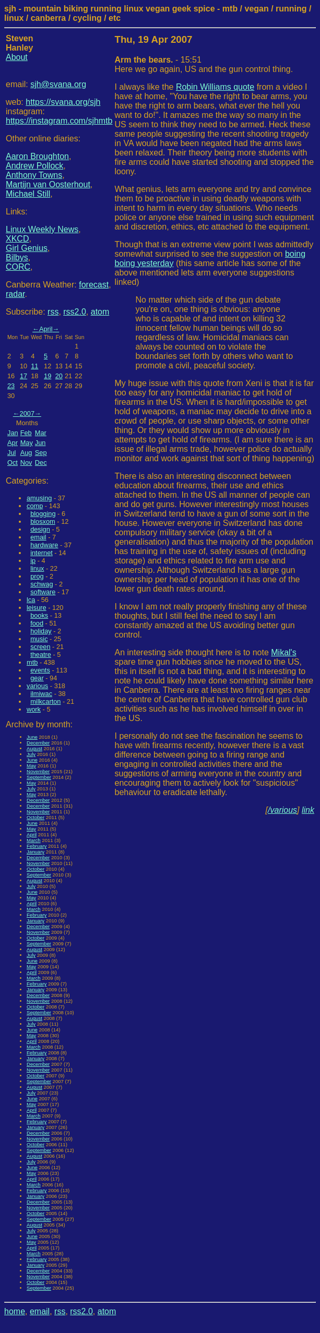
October (35, 817)
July (31, 754)
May (26, 443)
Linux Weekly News (42, 229)
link (308, 810)
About (17, 57)
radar (15, 294)
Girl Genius (27, 248)
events (40, 670)
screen (40, 647)
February (36, 846)
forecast (94, 284)
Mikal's (283, 652)
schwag (41, 584)
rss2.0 (74, 311)
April (46, 329)
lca (31, 600)
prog (37, 576)
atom (100, 311)
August (34, 748)
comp (35, 506)
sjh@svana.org (58, 84)
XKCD (17, 238)
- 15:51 (158, 59)
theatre (40, 654)
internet (41, 553)
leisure (36, 607)
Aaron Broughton (37, 156)
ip (32, 561)
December (38, 743)
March (34, 840)
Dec (41, 462)
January (35, 852)
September (39, 777)
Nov (26, 462)
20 (59, 376)
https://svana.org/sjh (63, 102)
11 (34, 366)
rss (53, 311)
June (32, 737)
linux (37, 568)
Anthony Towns (34, 175)
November (38, 771)
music (39, 639)
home (14, 1311)
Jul (11, 453)
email (38, 537)
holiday (41, 631)
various (37, 686)
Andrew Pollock (34, 165)
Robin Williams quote (215, 86)
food (36, 623)
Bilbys (17, 257)
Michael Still (28, 193)
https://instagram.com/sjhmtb (59, 120)
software (42, 592)
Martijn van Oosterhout (48, 184)
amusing (39, 498)
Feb (26, 433)
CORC (18, 266)
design (40, 529)
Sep (41, 453)
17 (23, 376)
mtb (32, 662)
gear (37, 678)
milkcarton (45, 701)
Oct (12, 462)
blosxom (42, 521)
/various (282, 810)
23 (11, 386)
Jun (40, 443)
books (39, 615)
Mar (40, 433)
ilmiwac (41, 694)
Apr (12, 443)
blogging (42, 514)
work (34, 709)
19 (47, 376)
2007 (27, 413)
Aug (26, 453)
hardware (44, 545)
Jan (12, 433)
